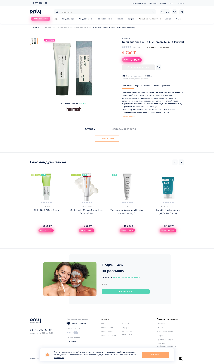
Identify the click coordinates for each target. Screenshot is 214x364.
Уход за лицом (68, 19)
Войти (165, 11)
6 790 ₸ (131, 60)
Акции (178, 19)
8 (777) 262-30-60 (38, 3)
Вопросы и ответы (124, 129)
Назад (36, 27)
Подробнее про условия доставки (135, 79)
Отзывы (90, 129)
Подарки (130, 19)
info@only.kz (71, 341)
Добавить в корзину (138, 67)
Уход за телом (85, 19)
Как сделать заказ (139, 3)
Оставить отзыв (107, 138)
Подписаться (125, 292)
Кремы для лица (81, 27)
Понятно (155, 355)
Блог (171, 3)
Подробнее (59, 357)
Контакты (180, 3)
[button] (175, 162)
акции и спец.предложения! (126, 277)
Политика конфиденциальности (166, 345)
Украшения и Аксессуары (150, 19)
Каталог (48, 27)
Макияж (119, 19)
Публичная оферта (165, 339)
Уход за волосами (104, 19)
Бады (56, 19)
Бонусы (160, 335)
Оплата (163, 3)
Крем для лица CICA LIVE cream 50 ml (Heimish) (114, 27)
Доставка (152, 3)
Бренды (168, 19)
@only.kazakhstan (76, 323)
